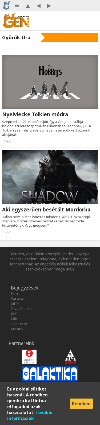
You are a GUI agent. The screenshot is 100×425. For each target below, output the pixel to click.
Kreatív (17, 328)
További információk (30, 415)
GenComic (20, 323)
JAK (14, 313)
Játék (15, 303)
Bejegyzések (25, 287)
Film (14, 293)
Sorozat (18, 298)
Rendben (81, 404)
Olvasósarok (22, 308)
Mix (14, 318)
